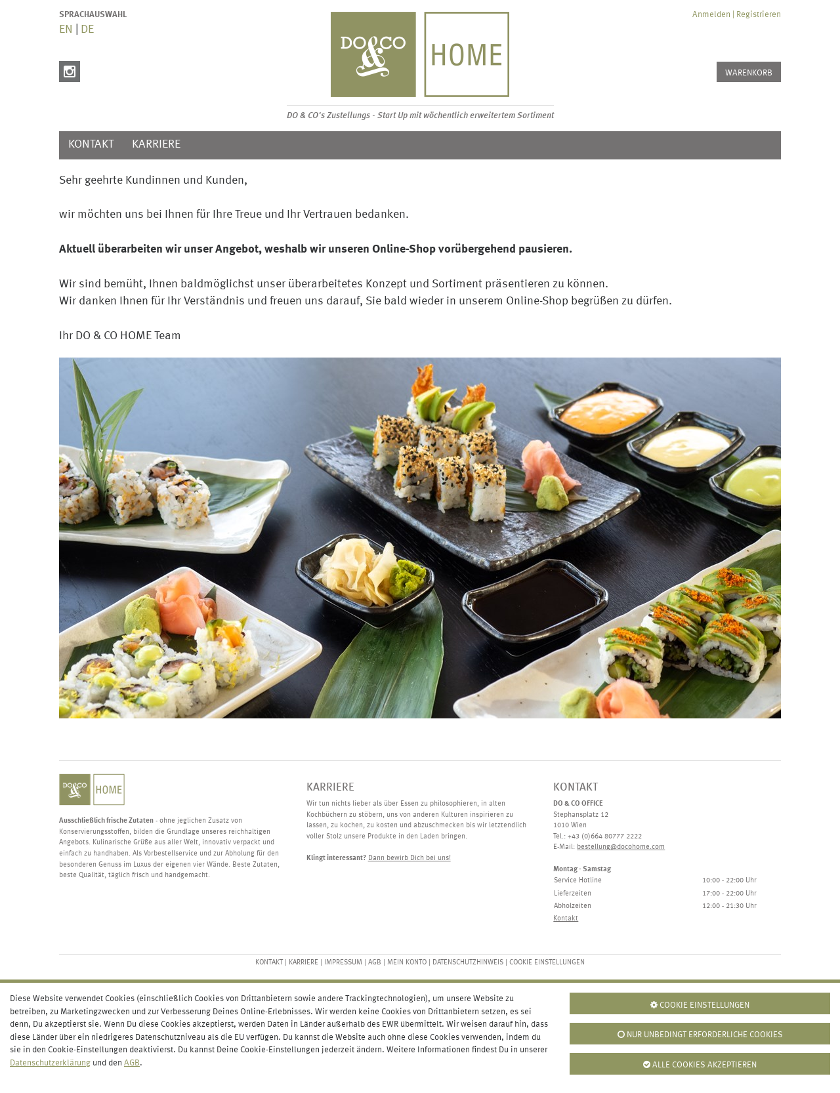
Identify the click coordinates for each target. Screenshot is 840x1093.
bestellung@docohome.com (621, 847)
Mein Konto (407, 962)
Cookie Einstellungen (547, 962)
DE (87, 29)
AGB (374, 962)
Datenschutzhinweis (467, 962)
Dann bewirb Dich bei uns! (409, 858)
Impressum (343, 962)
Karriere (156, 144)
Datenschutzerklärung (50, 1063)
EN (66, 29)
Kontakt (91, 144)
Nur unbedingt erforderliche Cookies (700, 1034)
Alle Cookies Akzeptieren (700, 1064)
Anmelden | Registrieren (736, 14)
